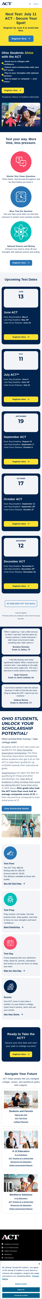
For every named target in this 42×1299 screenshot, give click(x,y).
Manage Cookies (21, 1284)
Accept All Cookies (21, 1295)
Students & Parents (11, 1244)
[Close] (39, 1263)
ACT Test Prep (21, 1118)
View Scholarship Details (16, 808)
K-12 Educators (21, 1198)
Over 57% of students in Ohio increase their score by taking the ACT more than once (21, 782)
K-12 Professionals (11, 1247)
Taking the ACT (21, 1115)
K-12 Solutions (21, 1155)
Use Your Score (13, 1014)
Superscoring (9, 773)
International (9, 1258)
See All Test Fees (14, 883)
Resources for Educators (21, 1162)
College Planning (21, 1122)
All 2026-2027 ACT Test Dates (21, 604)
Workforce (8, 1254)
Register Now (21, 38)
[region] (21, 1280)
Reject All (21, 1289)
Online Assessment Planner (21, 1165)
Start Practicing (13, 927)
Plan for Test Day (14, 971)
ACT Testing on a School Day (21, 1158)
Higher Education (10, 1251)
